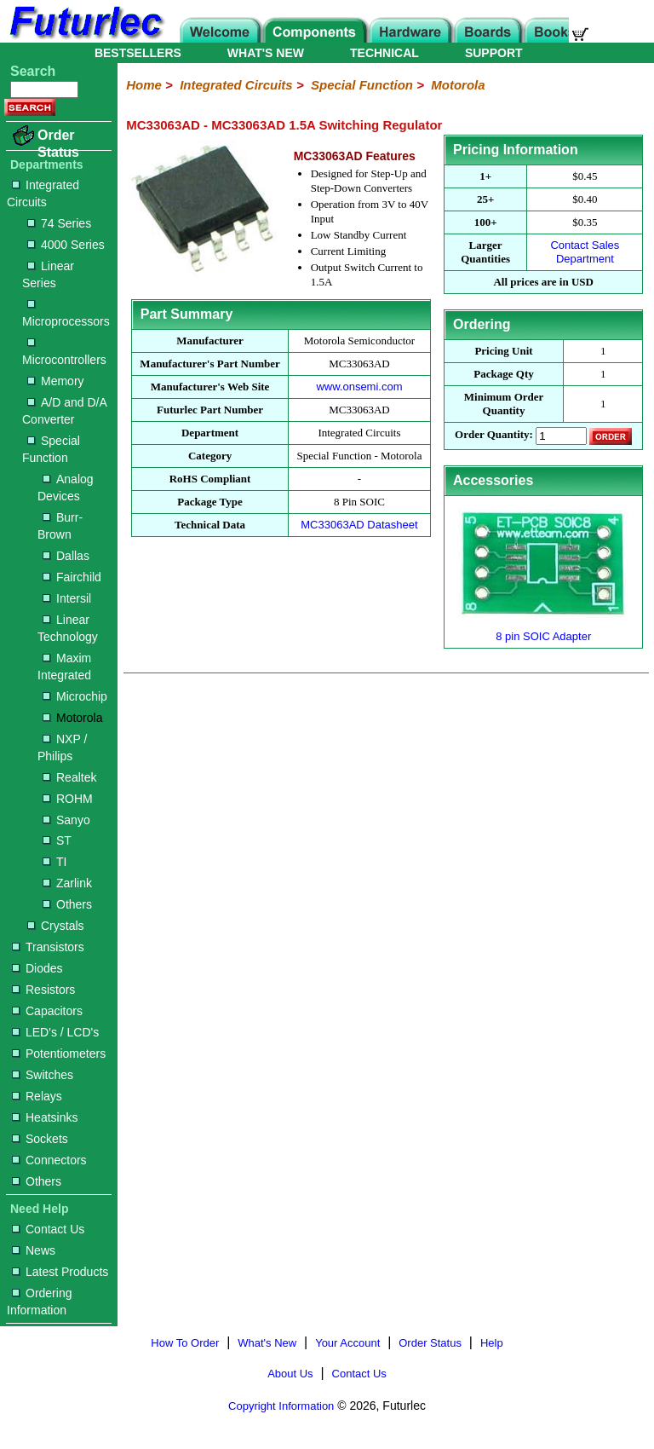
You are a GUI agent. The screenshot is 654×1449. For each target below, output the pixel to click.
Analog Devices (65, 487)
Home (144, 85)
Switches (42, 1075)
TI (54, 862)
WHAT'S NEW (265, 53)
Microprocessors (66, 314)
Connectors (49, 1160)
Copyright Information (281, 1406)
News (33, 1250)
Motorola (72, 717)
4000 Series (66, 244)
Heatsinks (44, 1117)
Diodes (37, 968)
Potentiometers (59, 1053)
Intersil (67, 598)
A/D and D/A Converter (64, 410)
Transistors (48, 947)
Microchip (75, 696)
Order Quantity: (494, 435)
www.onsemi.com (359, 386)
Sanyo (66, 820)
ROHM (68, 798)
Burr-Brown (60, 526)
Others (67, 904)
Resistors (43, 989)
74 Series (59, 223)
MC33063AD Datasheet (359, 524)
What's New (267, 1342)
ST (57, 840)
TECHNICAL (384, 53)
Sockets (40, 1139)
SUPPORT (494, 53)
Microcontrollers (64, 352)
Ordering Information (39, 1301)
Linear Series (48, 274)
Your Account (347, 1342)
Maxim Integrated (64, 666)
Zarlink (67, 883)
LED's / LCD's (55, 1032)
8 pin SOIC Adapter (543, 636)
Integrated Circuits (43, 193)
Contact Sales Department (584, 252)
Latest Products (60, 1272)
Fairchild (72, 577)
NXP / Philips (62, 747)
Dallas (66, 556)
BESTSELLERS (138, 53)
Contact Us (48, 1229)
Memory (55, 381)
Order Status (58, 143)
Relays (37, 1096)
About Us (290, 1373)
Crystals (55, 925)
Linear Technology (67, 628)
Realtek (69, 777)
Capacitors (47, 1011)
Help (491, 1342)
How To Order (185, 1342)
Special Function (51, 449)
